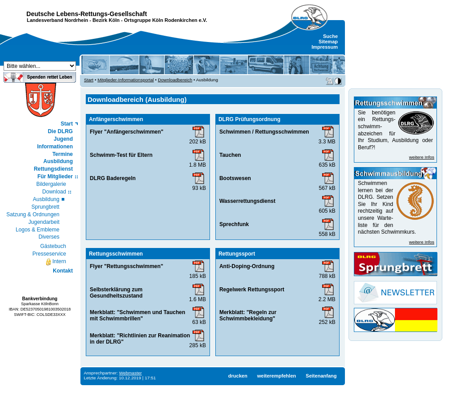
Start (67, 124)
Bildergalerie (51, 184)
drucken (238, 375)
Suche (330, 36)
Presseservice (49, 254)
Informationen (55, 146)
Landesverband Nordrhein (57, 20)
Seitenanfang (321, 375)
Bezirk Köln (106, 20)
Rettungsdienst (53, 169)
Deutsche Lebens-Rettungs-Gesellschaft (86, 13)
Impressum (324, 47)
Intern (55, 261)
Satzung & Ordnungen (32, 214)
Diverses (48, 237)
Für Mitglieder (55, 176)
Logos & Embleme (37, 230)
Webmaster (130, 372)
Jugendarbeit (44, 222)
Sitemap (328, 41)
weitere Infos (421, 157)
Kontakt (63, 271)
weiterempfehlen (276, 375)
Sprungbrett (45, 207)
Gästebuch (53, 246)
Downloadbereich (175, 79)
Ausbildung (58, 161)
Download (54, 192)
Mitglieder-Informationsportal (125, 79)
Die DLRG (60, 131)
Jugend (63, 139)
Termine (62, 154)
